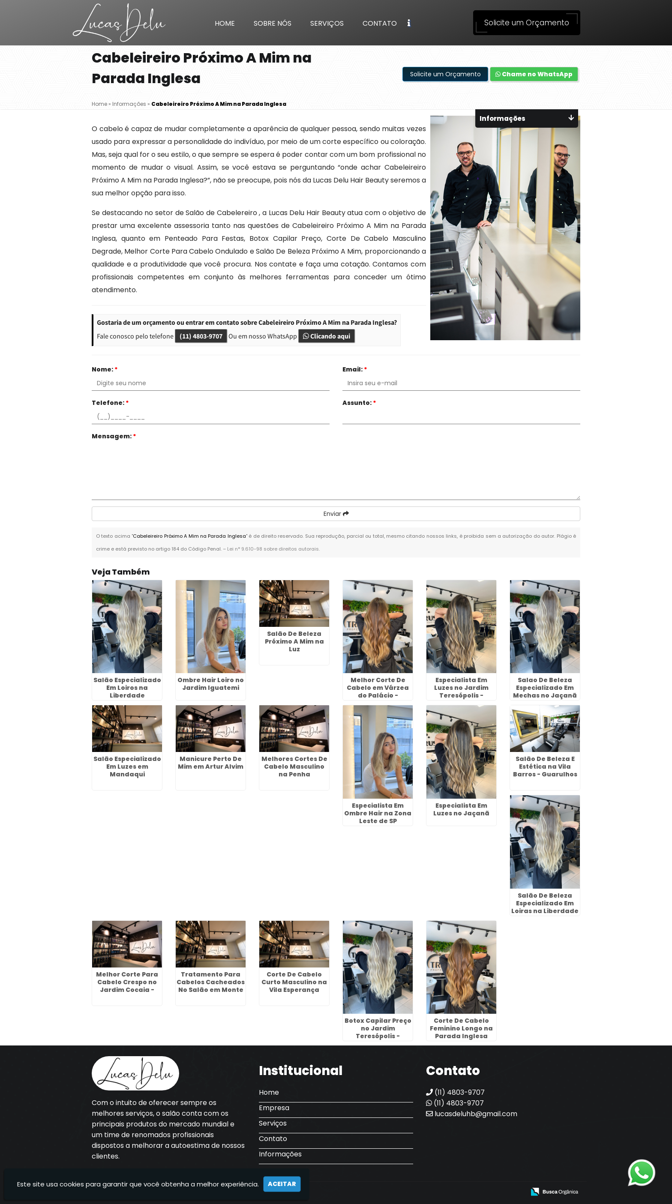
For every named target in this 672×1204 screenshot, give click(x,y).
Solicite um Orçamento (526, 23)
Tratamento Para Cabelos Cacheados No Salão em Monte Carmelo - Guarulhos (211, 989)
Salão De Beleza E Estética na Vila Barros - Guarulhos (545, 767)
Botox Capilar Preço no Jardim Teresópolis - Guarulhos (378, 1032)
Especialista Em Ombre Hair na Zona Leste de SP (377, 813)
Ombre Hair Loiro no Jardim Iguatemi (210, 684)
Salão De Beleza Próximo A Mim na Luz (294, 641)
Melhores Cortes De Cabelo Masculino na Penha (294, 767)
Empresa (274, 1108)
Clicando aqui (326, 336)
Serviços (327, 23)
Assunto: (359, 402)
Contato (380, 23)
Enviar (336, 513)
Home (225, 23)
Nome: (105, 369)
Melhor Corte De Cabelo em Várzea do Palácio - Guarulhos (378, 691)
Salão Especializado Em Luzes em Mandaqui (127, 767)
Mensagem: (114, 436)
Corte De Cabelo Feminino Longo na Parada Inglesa (461, 1028)
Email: (354, 369)
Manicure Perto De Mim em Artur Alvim (210, 763)
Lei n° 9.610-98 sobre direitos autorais (273, 548)
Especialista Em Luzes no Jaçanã (461, 809)
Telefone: (110, 402)
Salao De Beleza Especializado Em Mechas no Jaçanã (545, 688)
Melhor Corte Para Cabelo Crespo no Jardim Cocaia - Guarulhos (127, 986)
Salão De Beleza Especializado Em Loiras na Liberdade (545, 903)
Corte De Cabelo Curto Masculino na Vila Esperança (294, 982)
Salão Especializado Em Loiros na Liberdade (127, 688)
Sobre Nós (272, 23)
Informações (280, 1154)
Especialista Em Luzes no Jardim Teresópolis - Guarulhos (461, 691)
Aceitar (282, 1184)
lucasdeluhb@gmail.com (471, 1114)
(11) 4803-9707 (201, 336)
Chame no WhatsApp (534, 74)
